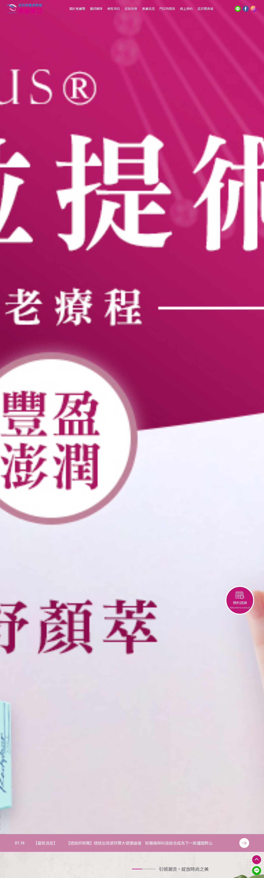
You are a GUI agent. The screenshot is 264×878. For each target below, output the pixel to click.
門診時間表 (167, 8)
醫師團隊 (96, 8)
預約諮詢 (240, 600)
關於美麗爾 (77, 8)
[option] (132, 417)
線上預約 (186, 8)
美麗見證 (148, 8)
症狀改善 (131, 8)
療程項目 (113, 8)
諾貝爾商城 (205, 8)
